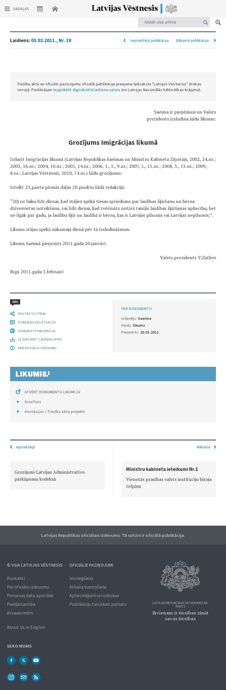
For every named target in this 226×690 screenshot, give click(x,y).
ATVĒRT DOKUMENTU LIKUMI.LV (52, 391)
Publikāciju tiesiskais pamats (97, 604)
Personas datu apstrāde (30, 595)
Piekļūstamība (21, 604)
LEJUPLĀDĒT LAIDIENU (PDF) (40, 339)
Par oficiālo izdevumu (28, 587)
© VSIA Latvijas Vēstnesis (34, 565)
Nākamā (203, 447)
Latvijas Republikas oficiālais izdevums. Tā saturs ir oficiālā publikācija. (113, 535)
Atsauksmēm (20, 613)
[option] (57, 475)
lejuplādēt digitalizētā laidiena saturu (87, 89)
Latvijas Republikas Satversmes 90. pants (180, 604)
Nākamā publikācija (192, 40)
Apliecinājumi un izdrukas (94, 595)
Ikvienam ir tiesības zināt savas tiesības (180, 615)
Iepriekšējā (25, 447)
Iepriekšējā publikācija (150, 40)
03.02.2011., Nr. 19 (51, 40)
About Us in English (26, 627)
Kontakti (16, 578)
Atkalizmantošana (87, 587)
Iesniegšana (81, 578)
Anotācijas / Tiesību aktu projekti (54, 411)
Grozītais (32, 401)
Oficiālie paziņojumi (91, 565)
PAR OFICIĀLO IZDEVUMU (37, 348)
